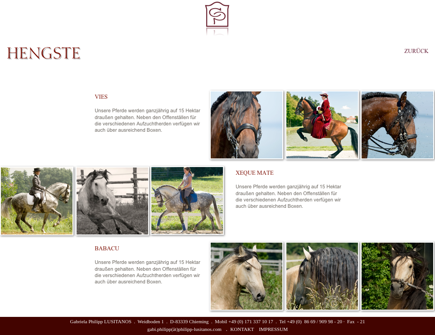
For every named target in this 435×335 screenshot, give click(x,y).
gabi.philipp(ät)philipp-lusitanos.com (184, 329)
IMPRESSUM (273, 329)
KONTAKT (242, 329)
